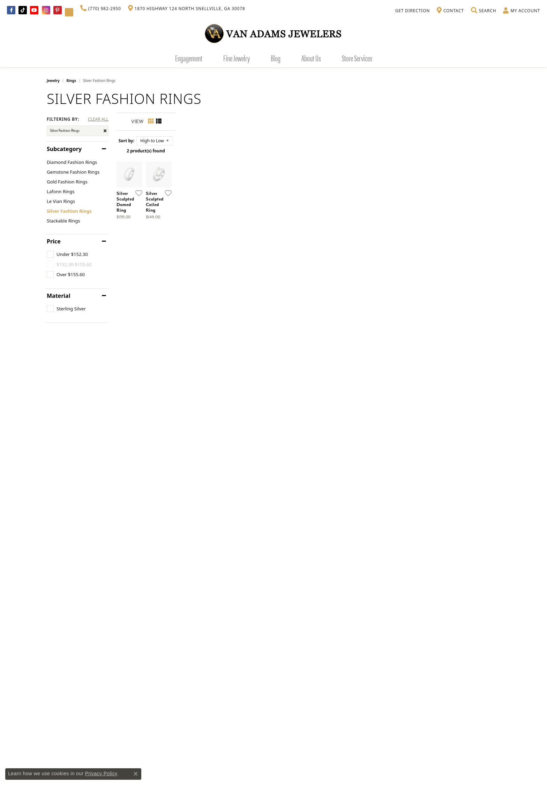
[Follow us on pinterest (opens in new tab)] (57, 10)
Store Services (357, 58)
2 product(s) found (308, 151)
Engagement (188, 58)
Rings (71, 80)
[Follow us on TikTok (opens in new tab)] (22, 10)
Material (58, 296)
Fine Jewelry (236, 58)
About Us (311, 58)
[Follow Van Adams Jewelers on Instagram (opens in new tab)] (46, 10)
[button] (483, 11)
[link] (100, 8)
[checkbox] (67, 254)
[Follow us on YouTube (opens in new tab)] (34, 10)
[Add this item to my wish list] (236, 292)
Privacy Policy (101, 773)
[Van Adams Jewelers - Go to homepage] (273, 33)
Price (54, 241)
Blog (275, 58)
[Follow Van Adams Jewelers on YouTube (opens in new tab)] (69, 12)
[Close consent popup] (136, 774)
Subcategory (64, 149)
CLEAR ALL (98, 119)
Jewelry (53, 80)
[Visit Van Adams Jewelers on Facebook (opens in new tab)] (11, 10)
